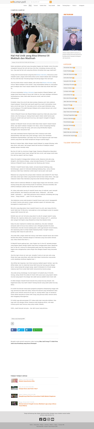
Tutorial (36, 5)
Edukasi (66, 129)
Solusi (75, 5)
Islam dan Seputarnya (70, 74)
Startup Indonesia (69, 118)
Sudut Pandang (69, 71)
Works (51, 424)
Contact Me (61, 424)
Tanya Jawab (52, 5)
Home (25, 5)
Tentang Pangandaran (70, 115)
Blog (30, 5)
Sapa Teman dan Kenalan (71, 111)
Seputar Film (68, 105)
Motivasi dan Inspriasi (70, 135)
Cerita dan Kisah (69, 77)
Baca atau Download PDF (18, 318)
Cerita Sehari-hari (69, 94)
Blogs (41, 424)
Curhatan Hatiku (69, 91)
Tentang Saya (66, 5)
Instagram (81, 5)
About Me (36, 424)
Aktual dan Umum (69, 67)
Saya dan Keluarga (69, 125)
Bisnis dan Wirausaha (70, 98)
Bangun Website (69, 108)
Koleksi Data (43, 5)
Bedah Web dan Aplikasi (71, 132)
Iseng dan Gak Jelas (70, 81)
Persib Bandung (69, 122)
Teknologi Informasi (70, 84)
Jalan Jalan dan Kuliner (70, 101)
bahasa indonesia (41, 74)
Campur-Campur (69, 88)
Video (58, 5)
